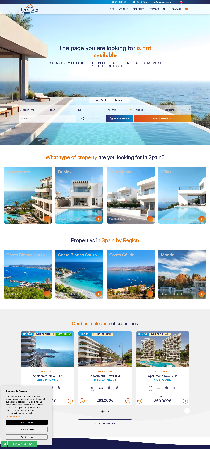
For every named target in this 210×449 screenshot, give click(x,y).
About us (123, 10)
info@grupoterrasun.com (163, 2)
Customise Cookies (26, 429)
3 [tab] (108, 411)
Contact (176, 10)
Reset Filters (90, 118)
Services (154, 10)
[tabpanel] (47, 368)
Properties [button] (138, 10)
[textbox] (33, 110)
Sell (165, 10)
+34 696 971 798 (118, 2)
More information (14, 416)
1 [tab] (103, 411)
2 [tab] (105, 411)
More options (119, 118)
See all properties (105, 423)
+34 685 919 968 (139, 2)
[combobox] (33, 110)
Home (111, 10)
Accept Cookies (27, 422)
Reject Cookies (27, 437)
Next (187, 411)
